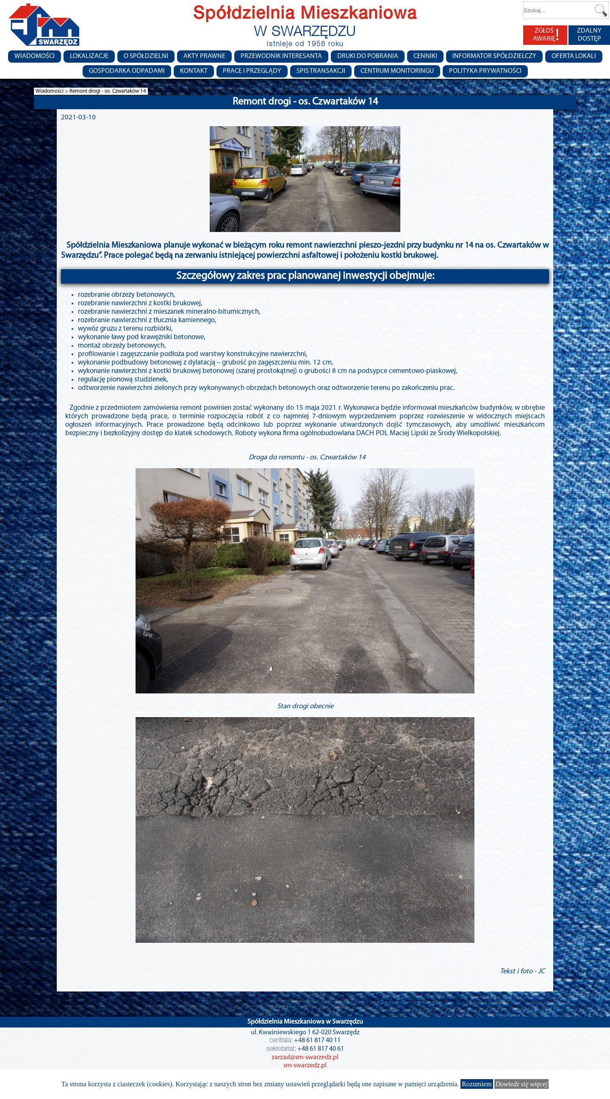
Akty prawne (204, 56)
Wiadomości (34, 56)
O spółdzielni (146, 56)
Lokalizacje (89, 56)
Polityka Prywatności (485, 71)
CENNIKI (425, 56)
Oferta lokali (574, 56)
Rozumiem (476, 1084)
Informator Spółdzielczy (494, 56)
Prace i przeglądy (252, 71)
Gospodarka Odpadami (127, 71)
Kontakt (194, 71)
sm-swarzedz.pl (305, 1065)
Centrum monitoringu (397, 71)
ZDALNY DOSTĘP (589, 35)
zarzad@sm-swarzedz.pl (305, 1057)
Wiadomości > (52, 91)
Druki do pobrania (367, 56)
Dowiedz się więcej (522, 1084)
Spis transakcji (321, 71)
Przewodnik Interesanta (281, 56)
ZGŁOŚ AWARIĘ (546, 35)
